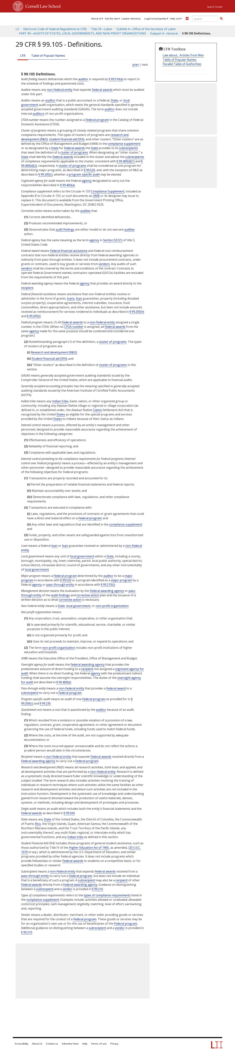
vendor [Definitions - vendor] (67, 889)
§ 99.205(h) (136, 312)
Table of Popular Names (48, 56)
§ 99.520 (89, 170)
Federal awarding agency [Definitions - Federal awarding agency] (107, 591)
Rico (38, 824)
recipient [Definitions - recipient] (27, 288)
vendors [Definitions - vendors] (104, 264)
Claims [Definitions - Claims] (97, 410)
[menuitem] (96, 18)
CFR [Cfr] (22, 56)
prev (135, 65)
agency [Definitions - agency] (87, 181)
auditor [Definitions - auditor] (83, 79)
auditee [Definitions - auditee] (85, 211)
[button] (221, 18)
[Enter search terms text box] (205, 19)
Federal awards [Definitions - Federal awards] (102, 90)
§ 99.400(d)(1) (126, 161)
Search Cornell (214, 6)
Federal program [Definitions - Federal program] (97, 120)
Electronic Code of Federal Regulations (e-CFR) (55, 29)
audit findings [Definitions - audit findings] (65, 229)
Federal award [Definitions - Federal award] (116, 688)
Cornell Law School (42, 5)
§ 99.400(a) (67, 185)
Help (84, 1043)
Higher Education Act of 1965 (89, 848)
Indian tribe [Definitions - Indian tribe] (60, 401)
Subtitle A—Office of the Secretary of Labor (146, 29)
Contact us (52, 1043)
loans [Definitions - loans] (71, 298)
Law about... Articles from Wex (183, 55)
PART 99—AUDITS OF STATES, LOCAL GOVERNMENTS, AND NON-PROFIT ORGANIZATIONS (82, 33)
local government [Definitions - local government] (82, 556)
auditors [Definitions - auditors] (38, 114)
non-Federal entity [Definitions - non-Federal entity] (59, 90)
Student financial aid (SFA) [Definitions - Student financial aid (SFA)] (49, 359)
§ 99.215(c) (108, 585)
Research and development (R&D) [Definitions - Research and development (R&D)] (54, 352)
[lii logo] (27, 18)
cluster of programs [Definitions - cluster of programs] (74, 152)
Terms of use (99, 1043)
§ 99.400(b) (63, 682)
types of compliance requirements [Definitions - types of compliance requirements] (107, 895)
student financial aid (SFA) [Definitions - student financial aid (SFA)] (66, 139)
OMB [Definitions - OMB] (96, 196)
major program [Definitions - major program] (121, 580)
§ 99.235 (45, 703)
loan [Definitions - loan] (79, 298)
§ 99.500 (69, 813)
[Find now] (221, 19)
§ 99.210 (97, 889)
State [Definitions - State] (114, 100)
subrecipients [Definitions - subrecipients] (128, 148)
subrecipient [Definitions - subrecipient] (29, 693)
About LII (96, 18)
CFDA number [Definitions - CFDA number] (73, 327)
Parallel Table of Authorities (182, 64)
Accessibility (21, 1043)
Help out (175, 18)
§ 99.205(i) (34, 316)
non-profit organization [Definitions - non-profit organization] (112, 606)
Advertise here (70, 1043)
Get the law (111, 18)
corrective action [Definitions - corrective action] (87, 595)
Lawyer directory (131, 18)
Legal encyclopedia (155, 18)
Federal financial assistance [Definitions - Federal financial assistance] (68, 251)
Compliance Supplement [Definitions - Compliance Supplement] (107, 191)
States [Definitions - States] (60, 414)
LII (17, 29)
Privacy (114, 1043)
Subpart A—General (164, 33)
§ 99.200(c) (45, 174)
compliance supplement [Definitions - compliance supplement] (124, 144)
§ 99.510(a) (116, 79)
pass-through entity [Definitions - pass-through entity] (60, 585)
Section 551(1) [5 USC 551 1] (112, 240)
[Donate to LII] (187, 18)
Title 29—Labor (101, 29)
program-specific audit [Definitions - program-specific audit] (84, 174)
